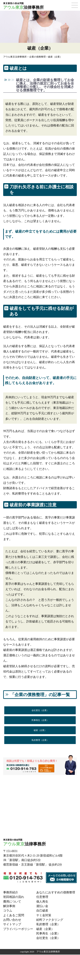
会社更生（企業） (40, 710)
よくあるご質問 (13, 916)
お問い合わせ (12, 920)
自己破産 (42, 911)
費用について (12, 903)
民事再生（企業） (40, 720)
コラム (7, 911)
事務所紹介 (10, 894)
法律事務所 (32, 6)
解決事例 (9, 907)
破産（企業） (40, 731)
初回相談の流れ (13, 898)
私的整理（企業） (40, 741)
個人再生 (42, 903)
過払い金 (42, 907)
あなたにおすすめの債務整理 (55, 894)
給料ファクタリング (49, 920)
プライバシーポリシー (18, 929)
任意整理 (42, 898)
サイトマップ (12, 925)
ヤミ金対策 (43, 916)
